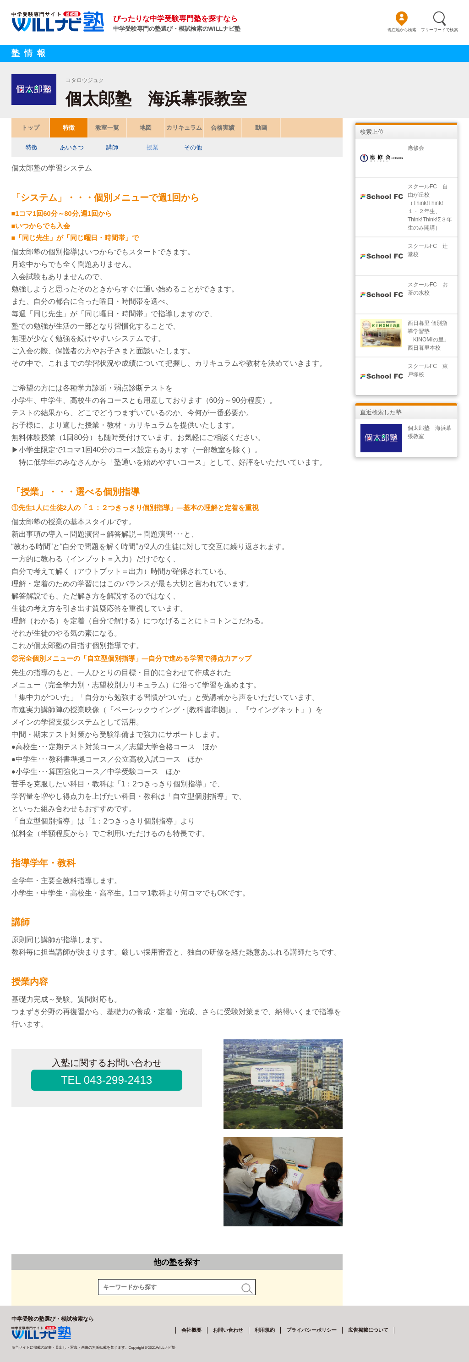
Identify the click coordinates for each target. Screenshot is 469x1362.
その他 (193, 147)
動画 (261, 127)
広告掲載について (368, 1330)
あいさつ (72, 147)
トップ (30, 127)
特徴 (69, 127)
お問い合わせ (228, 1330)
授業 (152, 147)
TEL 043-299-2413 (106, 1080)
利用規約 (265, 1330)
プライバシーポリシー (311, 1330)
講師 (112, 147)
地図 (146, 127)
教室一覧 (107, 127)
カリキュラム (184, 127)
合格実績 (222, 127)
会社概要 (191, 1330)
